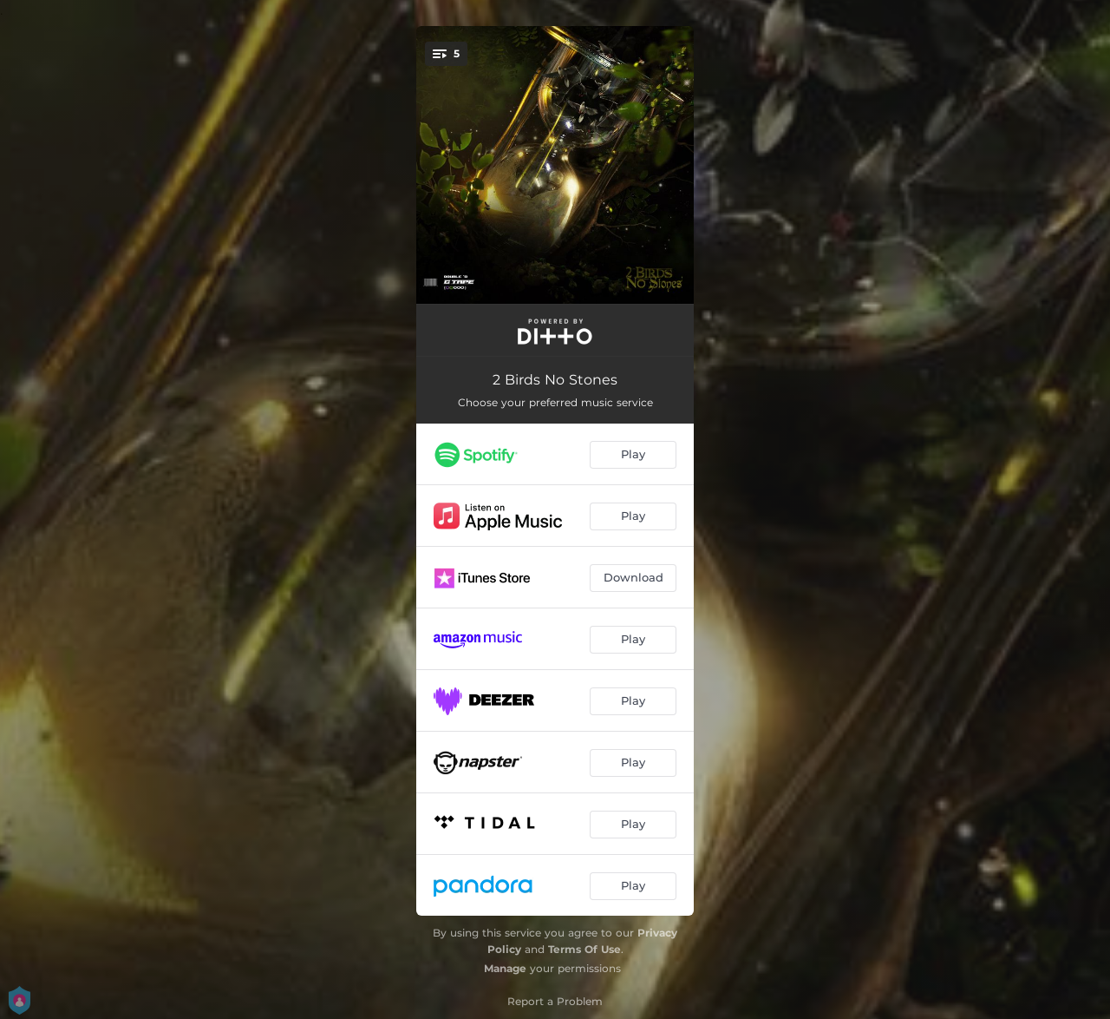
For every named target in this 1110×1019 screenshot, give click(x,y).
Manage (505, 968)
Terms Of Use (584, 949)
